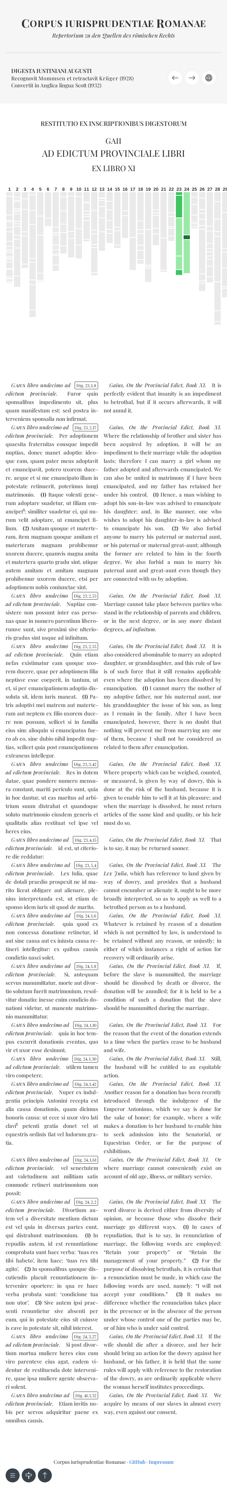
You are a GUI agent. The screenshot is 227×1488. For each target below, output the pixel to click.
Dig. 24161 (85, 1160)
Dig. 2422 (86, 1202)
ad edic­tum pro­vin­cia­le (33, 603)
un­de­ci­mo (51, 385)
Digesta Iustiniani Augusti (51, 70)
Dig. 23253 (85, 596)
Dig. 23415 (85, 840)
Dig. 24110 (85, 1025)
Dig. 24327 (85, 1336)
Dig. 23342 (85, 764)
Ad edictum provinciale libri (113, 153)
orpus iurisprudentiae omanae (113, 23)
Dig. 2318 (86, 385)
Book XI (195, 385)
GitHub (137, 1462)
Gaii (113, 140)
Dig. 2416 (86, 915)
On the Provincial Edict (154, 385)
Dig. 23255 (85, 646)
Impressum (161, 1462)
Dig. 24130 (85, 1059)
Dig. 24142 (85, 1084)
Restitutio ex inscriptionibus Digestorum (114, 123)
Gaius (116, 385)
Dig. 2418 (86, 966)
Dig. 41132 (85, 1395)
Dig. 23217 (85, 427)
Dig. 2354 (86, 865)
